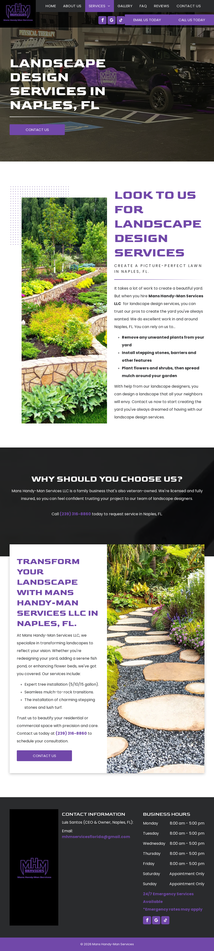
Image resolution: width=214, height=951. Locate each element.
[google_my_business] (111, 20)
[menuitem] (50, 6)
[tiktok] (121, 20)
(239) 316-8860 (75, 514)
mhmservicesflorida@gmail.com (96, 836)
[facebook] (102, 20)
